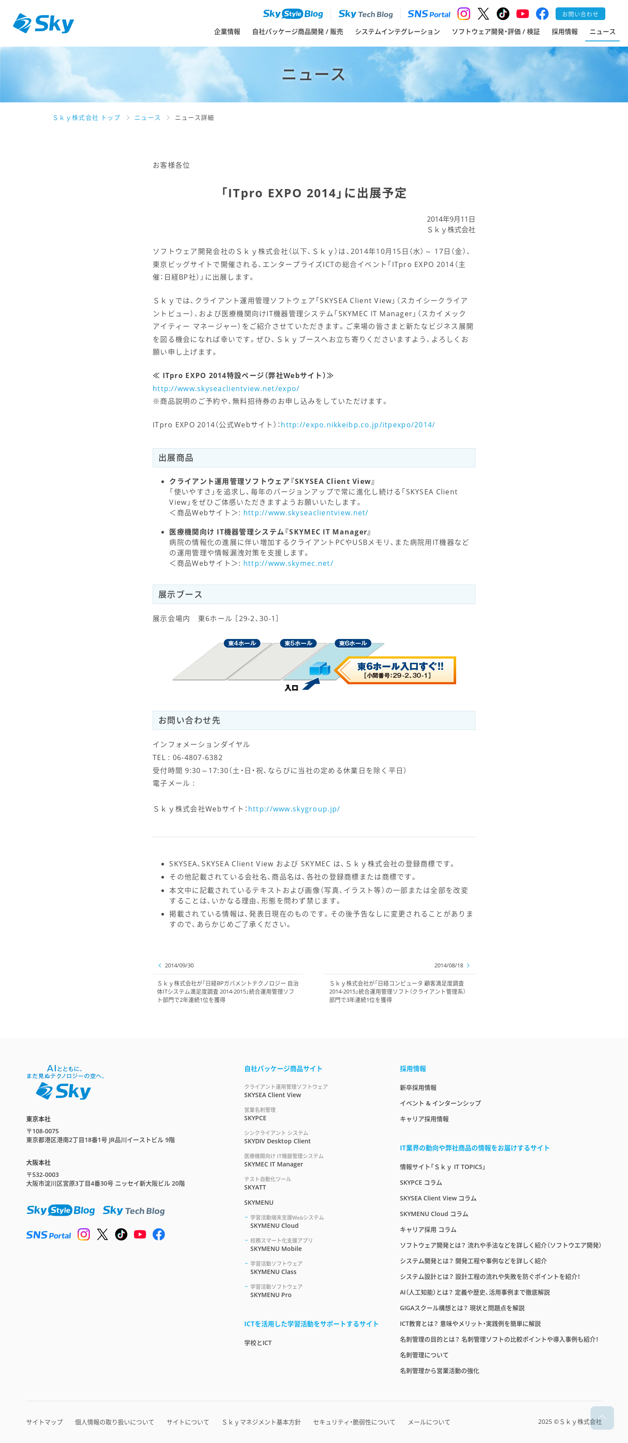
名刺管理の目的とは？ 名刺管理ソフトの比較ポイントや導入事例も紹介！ (499, 1339)
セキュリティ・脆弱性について (354, 1422)
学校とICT (258, 1342)
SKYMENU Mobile (314, 1245)
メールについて (429, 1422)
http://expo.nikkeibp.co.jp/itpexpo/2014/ (358, 424)
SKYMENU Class (314, 1268)
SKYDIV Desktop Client (311, 1137)
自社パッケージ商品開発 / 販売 (297, 31)
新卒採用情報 (418, 1087)
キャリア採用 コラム (428, 1229)
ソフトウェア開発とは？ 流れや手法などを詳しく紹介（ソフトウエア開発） (501, 1245)
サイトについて (188, 1422)
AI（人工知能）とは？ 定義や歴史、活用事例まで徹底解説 (475, 1292)
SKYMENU (258, 1202)
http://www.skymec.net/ (288, 563)
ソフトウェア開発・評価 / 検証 (496, 31)
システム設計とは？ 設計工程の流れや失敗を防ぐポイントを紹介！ (490, 1276)
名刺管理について (424, 1355)
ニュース (603, 31)
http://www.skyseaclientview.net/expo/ (226, 388)
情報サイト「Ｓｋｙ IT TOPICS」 (443, 1167)
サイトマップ (44, 1422)
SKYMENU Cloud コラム (434, 1214)
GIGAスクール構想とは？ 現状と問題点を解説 (462, 1308)
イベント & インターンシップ (440, 1103)
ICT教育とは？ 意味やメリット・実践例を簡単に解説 (470, 1323)
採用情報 (565, 31)
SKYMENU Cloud (314, 1221)
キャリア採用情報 (424, 1119)
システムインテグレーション (397, 31)
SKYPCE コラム (421, 1182)
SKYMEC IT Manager (311, 1160)
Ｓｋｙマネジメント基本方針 (261, 1422)
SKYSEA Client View (311, 1091)
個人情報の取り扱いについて (114, 1422)
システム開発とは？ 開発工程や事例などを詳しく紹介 (473, 1261)
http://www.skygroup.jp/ (294, 809)
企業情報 (227, 31)
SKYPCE (311, 1114)
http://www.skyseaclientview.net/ (306, 512)
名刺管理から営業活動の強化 (439, 1370)
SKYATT (311, 1183)
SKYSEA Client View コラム (438, 1198)
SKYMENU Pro (314, 1291)
